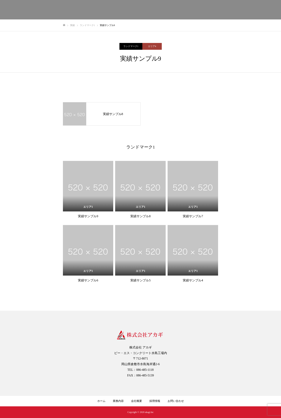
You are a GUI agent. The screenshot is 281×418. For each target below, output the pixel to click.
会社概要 (136, 401)
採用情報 (154, 401)
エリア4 (152, 46)
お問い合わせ (176, 401)
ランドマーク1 (130, 46)
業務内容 (118, 401)
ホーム (101, 401)
